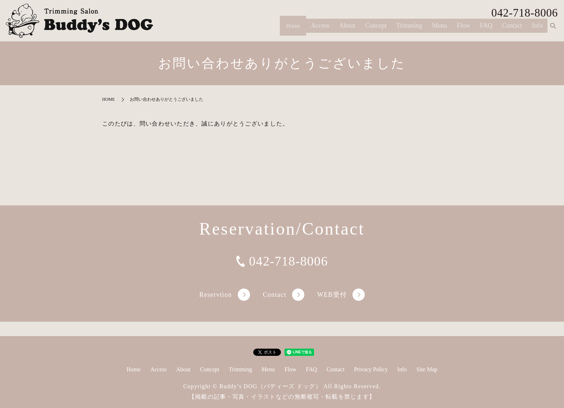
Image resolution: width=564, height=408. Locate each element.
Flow (463, 28)
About (347, 28)
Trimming (409, 28)
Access (320, 28)
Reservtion (215, 294)
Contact (512, 28)
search (552, 28)
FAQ (486, 28)
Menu (439, 28)
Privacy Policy (371, 369)
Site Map (427, 369)
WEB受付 (332, 294)
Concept (376, 28)
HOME (108, 99)
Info (537, 28)
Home (290, 28)
